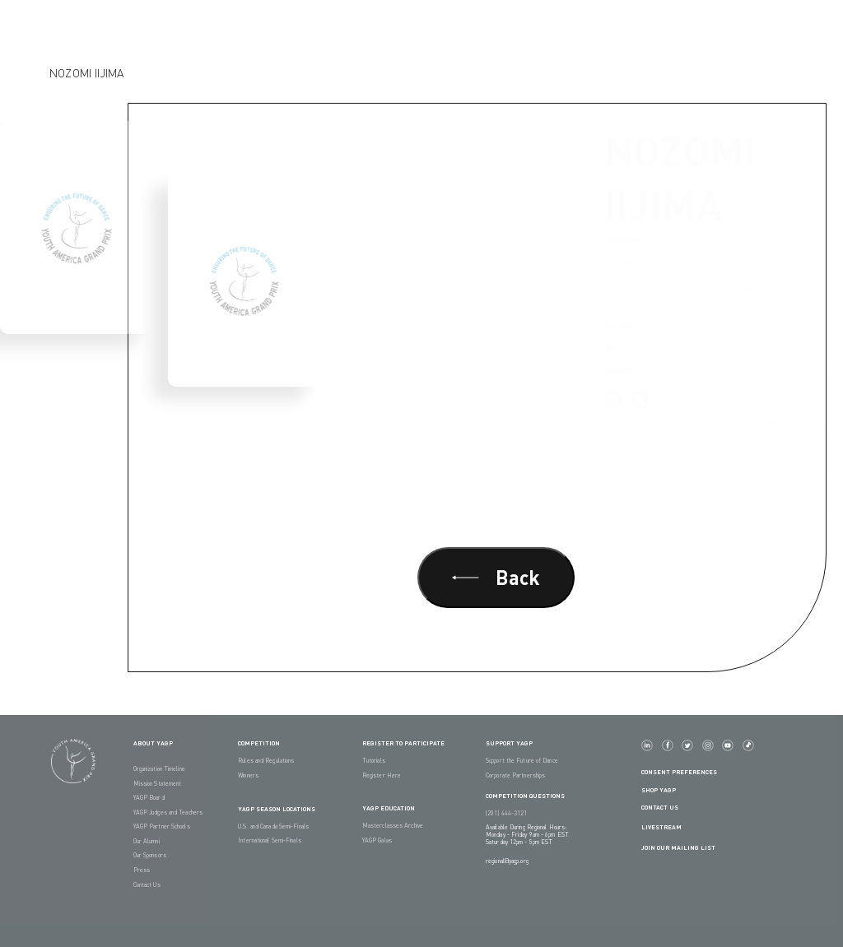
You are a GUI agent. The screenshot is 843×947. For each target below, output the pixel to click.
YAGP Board (149, 797)
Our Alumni (146, 841)
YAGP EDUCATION (388, 808)
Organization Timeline (159, 769)
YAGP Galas (377, 840)
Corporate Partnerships (515, 775)
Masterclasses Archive (392, 825)
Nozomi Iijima (86, 73)
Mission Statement (157, 783)
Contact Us (147, 885)
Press (142, 870)
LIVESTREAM (668, 828)
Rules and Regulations (266, 760)
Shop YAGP (658, 790)
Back (496, 577)
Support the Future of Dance (522, 760)
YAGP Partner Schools (161, 826)
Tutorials (373, 760)
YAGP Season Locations (276, 809)
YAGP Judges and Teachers (168, 812)
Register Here (381, 775)
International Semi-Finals (269, 840)
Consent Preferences (679, 772)
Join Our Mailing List (678, 848)
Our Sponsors (149, 855)
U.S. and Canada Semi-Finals (273, 826)
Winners (248, 775)
